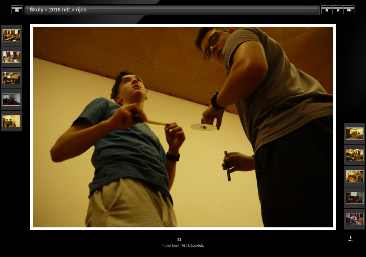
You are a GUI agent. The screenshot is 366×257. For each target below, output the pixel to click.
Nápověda (196, 245)
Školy (36, 9)
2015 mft (59, 9)
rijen (81, 9)
